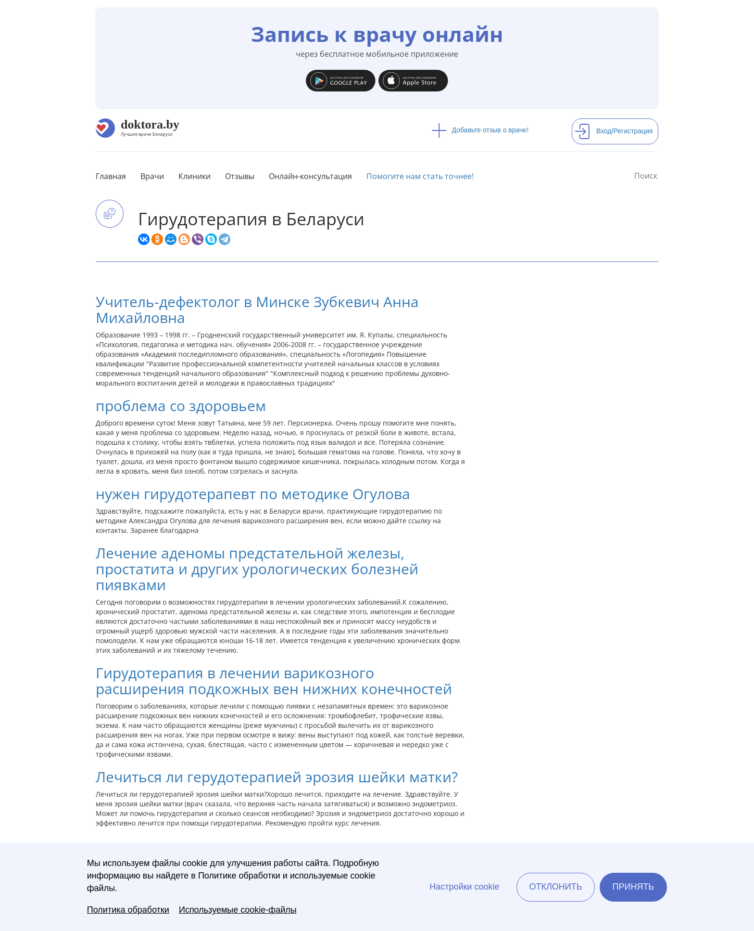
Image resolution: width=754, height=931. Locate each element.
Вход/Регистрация (614, 131)
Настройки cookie (464, 887)
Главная (111, 176)
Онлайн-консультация (310, 176)
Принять (633, 887)
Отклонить (555, 887)
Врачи (152, 176)
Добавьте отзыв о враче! (480, 130)
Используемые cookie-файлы (238, 910)
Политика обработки (128, 910)
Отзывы (239, 176)
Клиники (194, 176)
